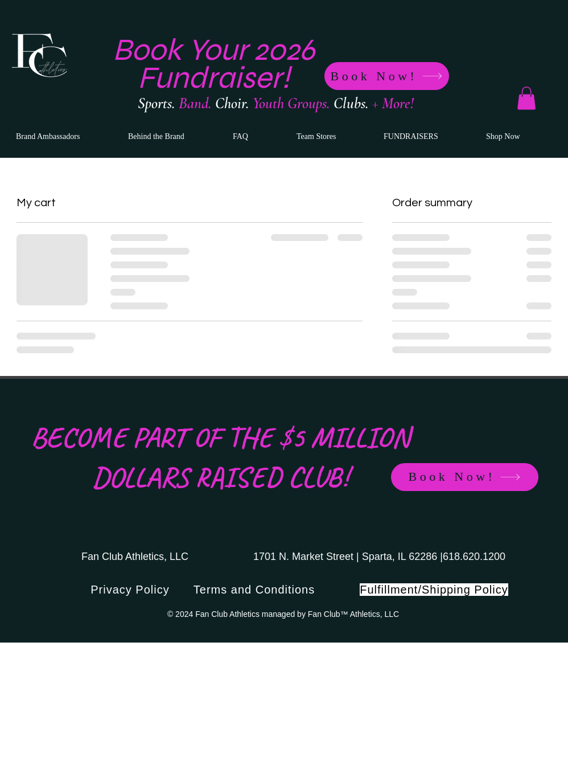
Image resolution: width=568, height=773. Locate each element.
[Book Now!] (386, 76)
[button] (526, 98)
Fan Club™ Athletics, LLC (353, 614)
